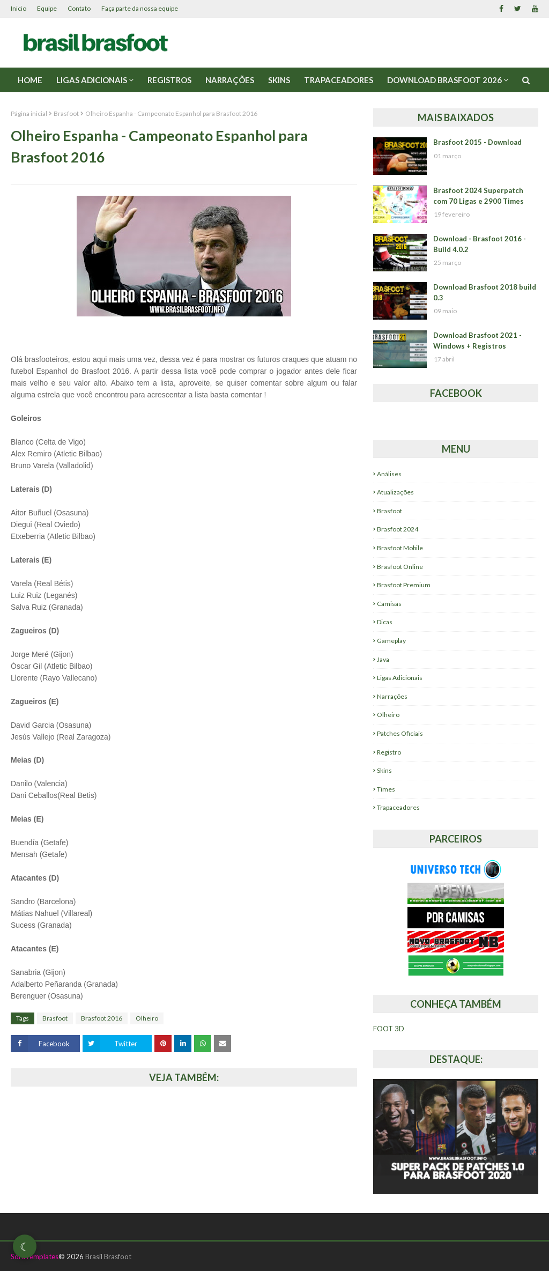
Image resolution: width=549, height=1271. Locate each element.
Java (383, 659)
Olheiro (147, 1018)
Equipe (47, 8)
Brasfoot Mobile (400, 548)
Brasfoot (66, 113)
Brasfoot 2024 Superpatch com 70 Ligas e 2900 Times (478, 195)
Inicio (18, 8)
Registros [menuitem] (169, 80)
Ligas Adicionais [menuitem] (91, 80)
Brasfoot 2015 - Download (477, 142)
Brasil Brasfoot (108, 1256)
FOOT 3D (388, 1028)
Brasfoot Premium (404, 585)
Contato (79, 8)
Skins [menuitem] (279, 80)
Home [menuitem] (30, 80)
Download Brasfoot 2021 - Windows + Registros (477, 340)
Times (386, 789)
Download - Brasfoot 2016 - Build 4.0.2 (479, 244)
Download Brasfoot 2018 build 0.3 (484, 292)
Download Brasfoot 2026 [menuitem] (444, 80)
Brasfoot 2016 (101, 1018)
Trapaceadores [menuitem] (338, 80)
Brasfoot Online (400, 567)
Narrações (392, 696)
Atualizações (395, 492)
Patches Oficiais (400, 733)
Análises (389, 474)
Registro (389, 752)
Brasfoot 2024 (397, 529)
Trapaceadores (398, 807)
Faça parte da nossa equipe (139, 8)
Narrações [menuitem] (229, 80)
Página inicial (29, 113)
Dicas (384, 622)
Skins (384, 770)
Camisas (389, 604)
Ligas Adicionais (399, 678)
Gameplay (391, 641)
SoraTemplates (34, 1256)
